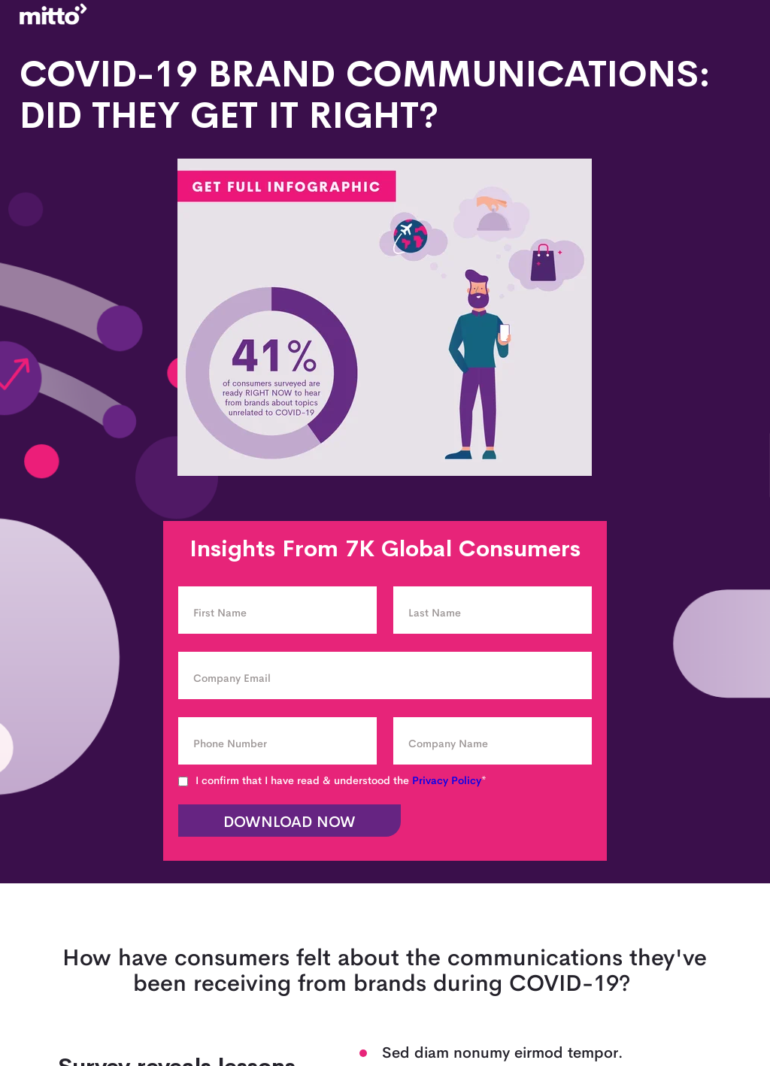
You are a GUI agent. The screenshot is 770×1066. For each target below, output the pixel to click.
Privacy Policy (446, 779)
